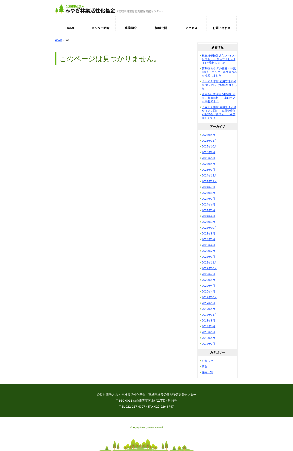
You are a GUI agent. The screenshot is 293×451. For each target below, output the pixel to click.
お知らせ (207, 360)
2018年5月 (208, 332)
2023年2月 (208, 250)
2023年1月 (208, 256)
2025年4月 (208, 163)
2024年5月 (208, 210)
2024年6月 (208, 204)
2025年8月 (208, 152)
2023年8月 (208, 233)
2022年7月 (208, 274)
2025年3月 (208, 169)
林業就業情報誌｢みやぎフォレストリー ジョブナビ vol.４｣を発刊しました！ (219, 59)
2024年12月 (209, 175)
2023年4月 (208, 245)
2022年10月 (209, 268)
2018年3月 (208, 343)
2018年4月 (208, 337)
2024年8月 (208, 192)
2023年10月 (209, 227)
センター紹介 (101, 28)
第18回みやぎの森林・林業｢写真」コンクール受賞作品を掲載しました (219, 72)
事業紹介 (131, 28)
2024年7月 (208, 198)
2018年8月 (208, 320)
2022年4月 (208, 285)
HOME (70, 28)
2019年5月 (208, 303)
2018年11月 (209, 314)
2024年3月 (208, 221)
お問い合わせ (221, 28)
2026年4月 (208, 134)
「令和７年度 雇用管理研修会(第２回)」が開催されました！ (219, 85)
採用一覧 (207, 372)
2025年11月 (209, 140)
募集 (204, 366)
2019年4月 (208, 308)
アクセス (191, 28)
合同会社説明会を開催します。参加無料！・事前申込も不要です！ (218, 98)
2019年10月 (209, 297)
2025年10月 (209, 146)
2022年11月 (209, 262)
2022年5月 (208, 279)
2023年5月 (208, 239)
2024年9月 (208, 187)
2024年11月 (209, 181)
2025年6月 (208, 158)
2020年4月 (208, 291)
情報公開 (161, 28)
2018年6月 (208, 326)
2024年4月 (208, 216)
